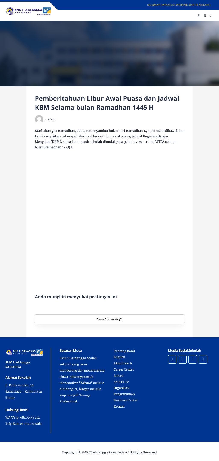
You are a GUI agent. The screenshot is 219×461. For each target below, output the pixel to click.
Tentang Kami (124, 351)
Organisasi (122, 388)
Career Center (124, 369)
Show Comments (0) (109, 319)
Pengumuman (124, 394)
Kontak (119, 406)
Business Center (126, 400)
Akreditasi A (123, 363)
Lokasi (119, 376)
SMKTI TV (121, 382)
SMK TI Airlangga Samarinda (102, 452)
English (119, 357)
